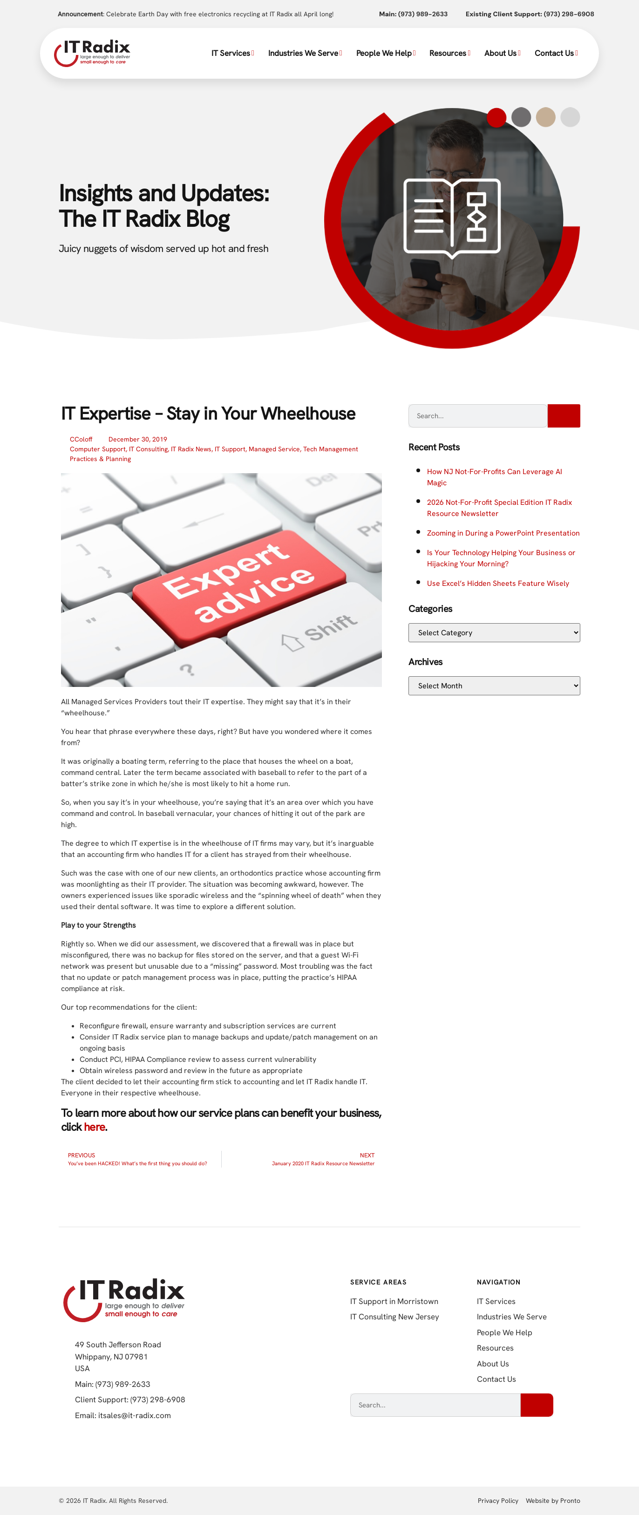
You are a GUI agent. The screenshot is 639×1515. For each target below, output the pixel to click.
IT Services (232, 53)
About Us (502, 53)
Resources (449, 53)
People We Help (386, 53)
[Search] (564, 416)
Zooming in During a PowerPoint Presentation (503, 533)
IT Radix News (191, 449)
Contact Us (556, 53)
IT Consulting (148, 449)
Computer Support (98, 449)
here (94, 1127)
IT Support (230, 449)
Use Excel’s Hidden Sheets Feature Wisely (498, 583)
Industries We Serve (305, 53)
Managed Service (274, 449)
